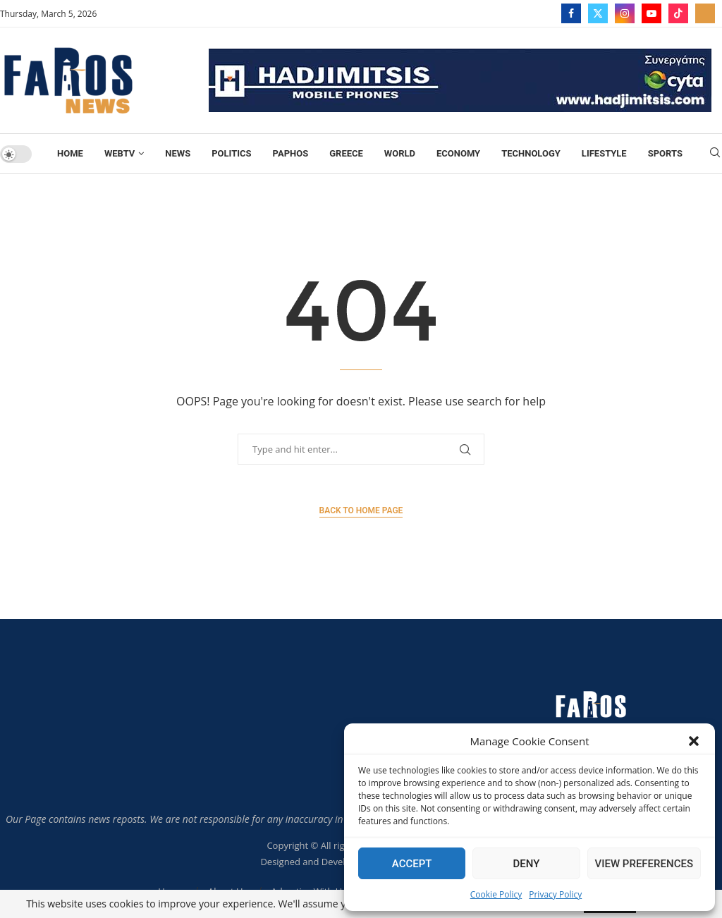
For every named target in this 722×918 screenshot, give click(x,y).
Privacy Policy (555, 894)
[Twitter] (598, 13)
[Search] (715, 154)
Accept (412, 863)
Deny (526, 863)
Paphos (291, 153)
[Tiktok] (678, 13)
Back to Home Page (361, 510)
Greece (346, 153)
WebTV (119, 153)
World (399, 153)
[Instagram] (625, 13)
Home (70, 153)
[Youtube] (651, 13)
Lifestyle (604, 153)
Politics (231, 153)
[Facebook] (571, 13)
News (177, 153)
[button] (694, 741)
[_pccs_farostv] (705, 13)
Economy (458, 153)
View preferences (644, 863)
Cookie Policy (496, 894)
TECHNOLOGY (531, 153)
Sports (665, 153)
